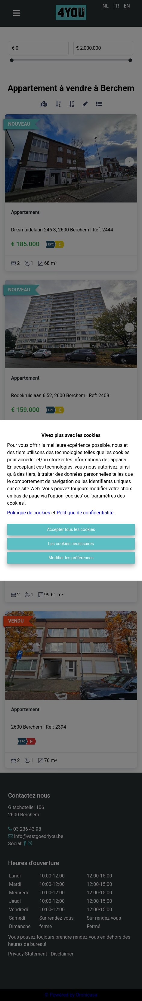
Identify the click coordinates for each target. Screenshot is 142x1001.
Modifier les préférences (71, 557)
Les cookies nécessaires (71, 543)
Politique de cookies (28, 513)
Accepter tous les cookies (71, 529)
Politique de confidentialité (85, 513)
